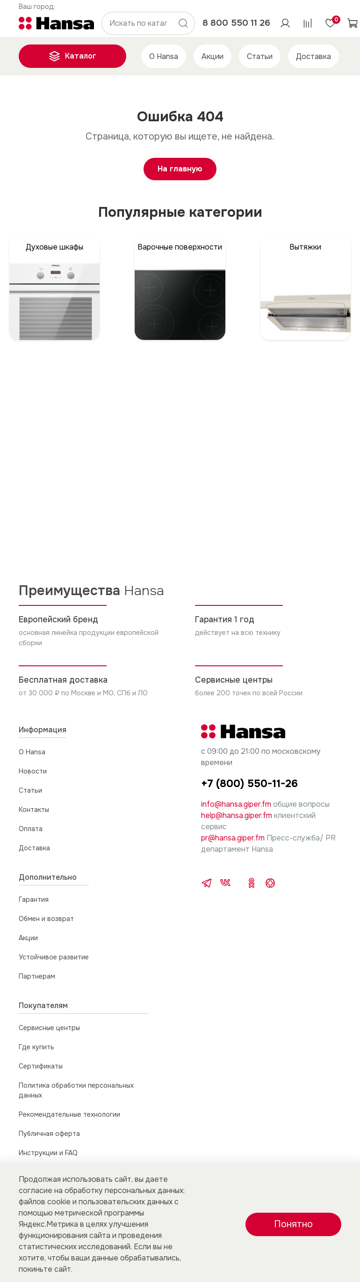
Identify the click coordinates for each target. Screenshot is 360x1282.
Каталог (72, 56)
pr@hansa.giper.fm (233, 838)
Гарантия (34, 899)
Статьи (260, 56)
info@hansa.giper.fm (236, 804)
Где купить (36, 1047)
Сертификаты (41, 1066)
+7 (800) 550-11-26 (249, 783)
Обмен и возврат (46, 918)
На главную (180, 169)
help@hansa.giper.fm (236, 815)
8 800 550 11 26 (236, 23)
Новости (33, 771)
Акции (212, 56)
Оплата (31, 829)
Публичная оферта (49, 1133)
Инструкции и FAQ (48, 1153)
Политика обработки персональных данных (76, 1090)
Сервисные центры (49, 1028)
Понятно (293, 1224)
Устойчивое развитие (54, 957)
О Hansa (163, 56)
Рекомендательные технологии (69, 1114)
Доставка (313, 56)
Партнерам (37, 976)
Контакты (34, 809)
